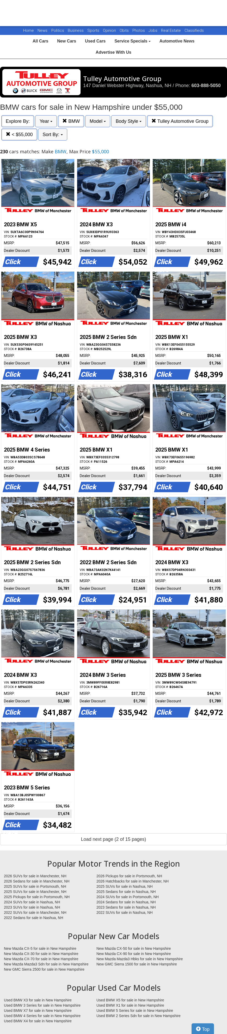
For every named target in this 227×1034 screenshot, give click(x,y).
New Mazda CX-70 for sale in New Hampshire (41, 959)
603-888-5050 (206, 85)
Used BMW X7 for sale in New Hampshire (38, 1010)
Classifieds (194, 30)
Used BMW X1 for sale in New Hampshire (130, 1005)
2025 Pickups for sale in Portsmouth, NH (37, 897)
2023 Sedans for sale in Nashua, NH (126, 907)
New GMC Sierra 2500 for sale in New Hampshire (44, 969)
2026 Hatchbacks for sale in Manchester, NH (132, 881)
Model (98, 121)
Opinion (110, 30)
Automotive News (176, 41)
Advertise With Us (113, 52)
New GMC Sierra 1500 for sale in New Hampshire (136, 964)
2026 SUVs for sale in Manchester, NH (35, 876)
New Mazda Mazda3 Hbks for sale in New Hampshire (139, 959)
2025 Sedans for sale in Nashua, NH (126, 892)
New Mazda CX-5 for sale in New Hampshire (40, 948)
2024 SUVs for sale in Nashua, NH (32, 902)
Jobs (153, 30)
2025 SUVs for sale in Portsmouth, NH (35, 886)
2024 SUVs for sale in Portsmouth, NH (127, 897)
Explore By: (18, 121)
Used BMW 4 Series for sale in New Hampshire (42, 1016)
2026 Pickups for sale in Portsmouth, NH (129, 876)
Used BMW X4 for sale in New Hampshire (38, 1021)
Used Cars (95, 41)
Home (28, 30)
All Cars (40, 41)
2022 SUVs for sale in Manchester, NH (35, 912)
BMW (71, 121)
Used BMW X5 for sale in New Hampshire (130, 1000)
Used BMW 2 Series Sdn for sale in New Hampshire (138, 1016)
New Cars (66, 41)
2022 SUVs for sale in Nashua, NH (124, 912)
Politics (57, 30)
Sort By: (52, 134)
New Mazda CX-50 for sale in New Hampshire (133, 948)
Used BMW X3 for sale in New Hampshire (38, 1000)
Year (46, 121)
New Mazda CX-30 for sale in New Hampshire (41, 954)
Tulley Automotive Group (179, 121)
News (42, 30)
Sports (93, 30)
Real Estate (171, 30)
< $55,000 (19, 134)
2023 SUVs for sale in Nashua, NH (32, 907)
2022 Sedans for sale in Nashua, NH (33, 918)
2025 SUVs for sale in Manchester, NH (35, 892)
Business (76, 30)
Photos (139, 30)
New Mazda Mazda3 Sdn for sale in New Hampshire (46, 964)
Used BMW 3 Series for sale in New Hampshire (42, 1005)
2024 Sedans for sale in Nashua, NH (126, 902)
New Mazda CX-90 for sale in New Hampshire (133, 954)
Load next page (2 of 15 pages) (113, 839)
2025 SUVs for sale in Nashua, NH (124, 886)
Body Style (129, 121)
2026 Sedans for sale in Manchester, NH (36, 881)
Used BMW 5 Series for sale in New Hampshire (134, 1010)
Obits (125, 30)
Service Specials (132, 41)
